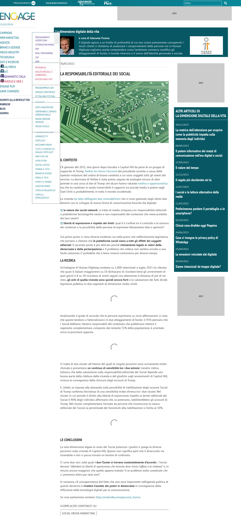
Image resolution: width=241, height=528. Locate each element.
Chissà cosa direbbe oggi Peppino (196, 225)
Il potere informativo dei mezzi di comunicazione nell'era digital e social (199, 153)
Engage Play (7, 84)
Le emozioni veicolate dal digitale (196, 254)
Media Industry (9, 52)
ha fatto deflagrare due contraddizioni (97, 199)
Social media (7, 66)
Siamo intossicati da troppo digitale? (198, 266)
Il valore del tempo (187, 167)
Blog (3, 106)
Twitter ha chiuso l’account (101, 171)
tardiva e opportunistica (153, 183)
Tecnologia (6, 56)
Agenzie (4, 42)
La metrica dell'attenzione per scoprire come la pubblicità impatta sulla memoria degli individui (199, 134)
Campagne (6, 33)
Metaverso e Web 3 (11, 80)
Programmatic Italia (12, 75)
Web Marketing (9, 37)
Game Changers (9, 89)
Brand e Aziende (9, 47)
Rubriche (5, 102)
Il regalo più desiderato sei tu (194, 180)
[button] (225, 3)
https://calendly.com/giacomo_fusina (118, 497)
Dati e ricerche (9, 61)
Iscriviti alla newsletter (15, 98)
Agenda (4, 111)
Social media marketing (78, 513)
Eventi (4, 70)
